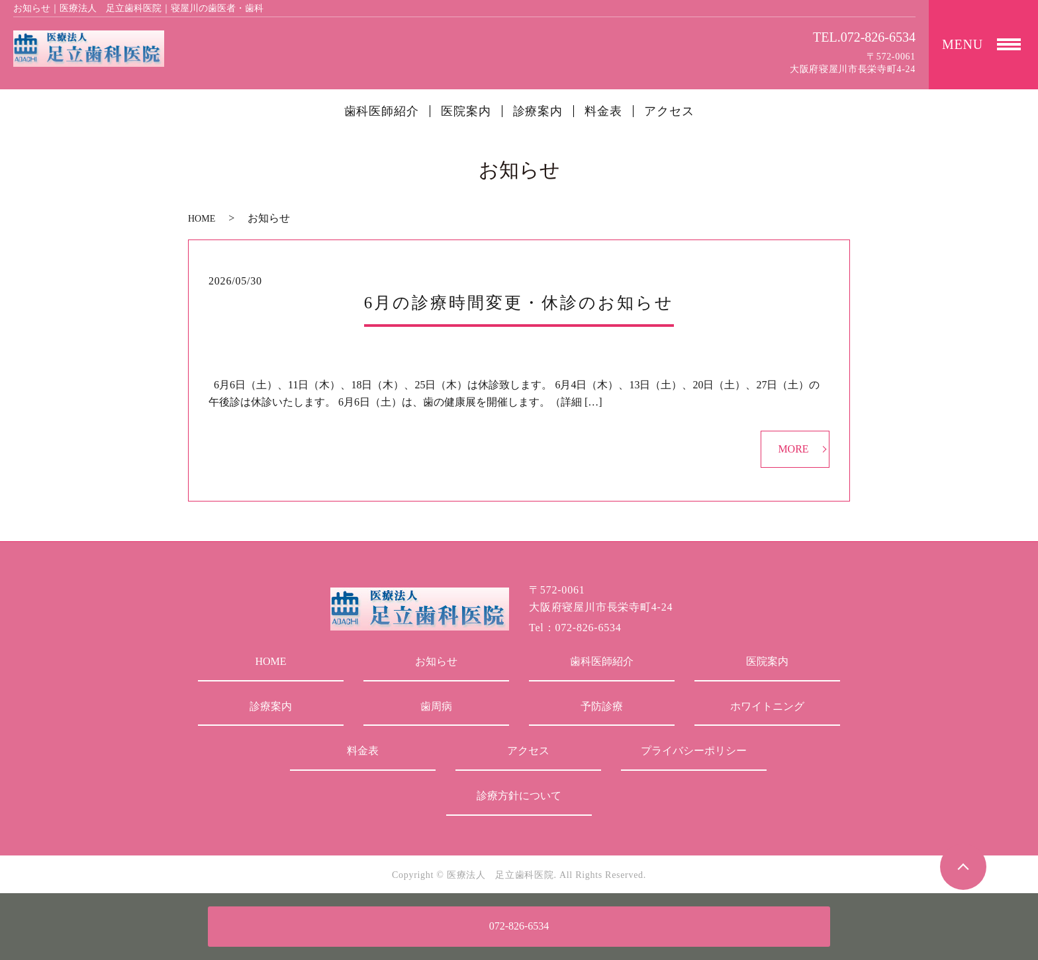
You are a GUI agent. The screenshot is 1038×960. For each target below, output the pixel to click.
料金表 (603, 111)
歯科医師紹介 (381, 111)
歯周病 (436, 706)
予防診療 (602, 706)
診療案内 (538, 111)
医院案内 (466, 111)
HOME (201, 219)
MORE (793, 449)
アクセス (669, 111)
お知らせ (436, 661)
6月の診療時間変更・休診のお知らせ (519, 303)
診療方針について (519, 795)
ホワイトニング (767, 706)
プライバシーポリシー (694, 750)
